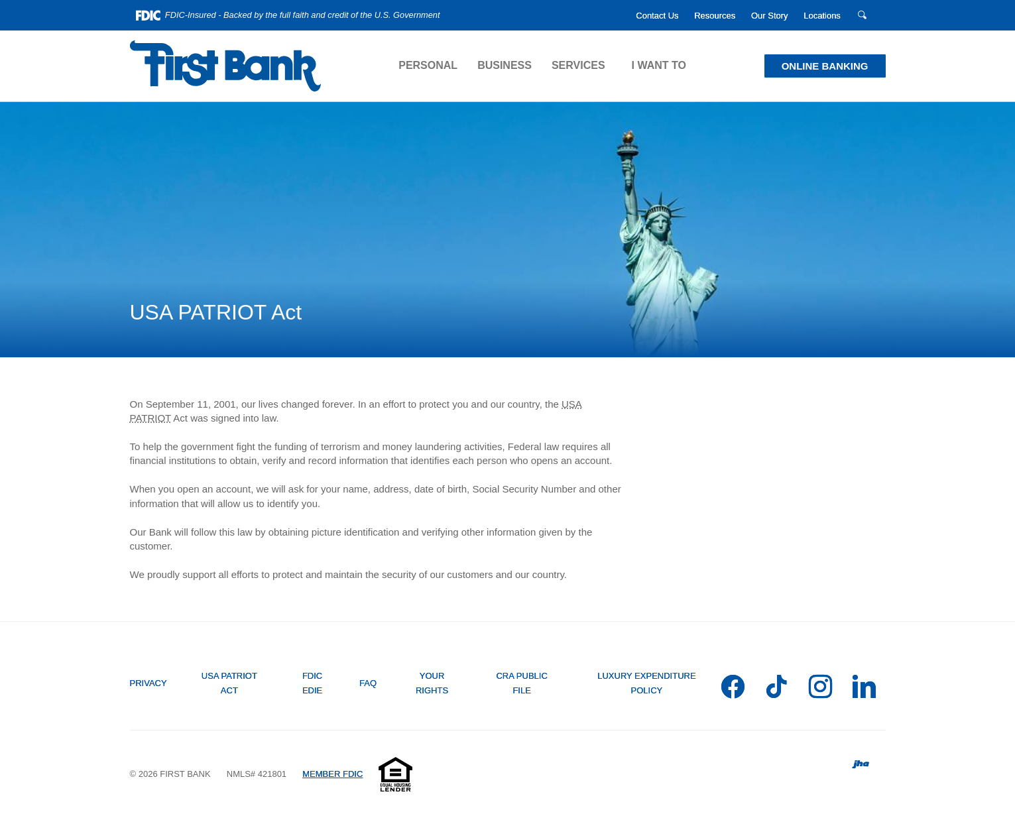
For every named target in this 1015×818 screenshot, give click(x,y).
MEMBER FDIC (332, 774)
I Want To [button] (659, 65)
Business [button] (504, 65)
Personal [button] (427, 65)
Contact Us (657, 16)
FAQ (368, 683)
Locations (822, 16)
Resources (714, 16)
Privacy (148, 683)
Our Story (769, 16)
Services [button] (578, 65)
